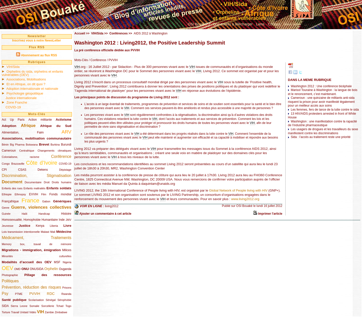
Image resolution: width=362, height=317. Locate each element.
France (30, 200)
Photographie (10, 275)
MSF (57, 262)
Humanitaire (49, 219)
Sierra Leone (19, 305)
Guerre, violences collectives (41, 207)
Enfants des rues (12, 188)
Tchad (59, 305)
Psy (5, 293)
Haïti (24, 213)
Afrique (28, 125)
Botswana (32, 144)
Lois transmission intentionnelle (21, 231)
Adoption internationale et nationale (32, 88)
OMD (17, 268)
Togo (68, 305)
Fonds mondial (60, 194)
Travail (15, 312)
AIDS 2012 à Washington (150, 33)
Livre (67, 226)
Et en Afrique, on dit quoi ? (26, 84)
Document (12, 181)
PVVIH (34, 294)
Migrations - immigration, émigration (31, 250)
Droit (47, 182)
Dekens (43, 169)
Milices (66, 250)
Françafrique (10, 201)
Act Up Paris (13, 119)
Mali (52, 231)
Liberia (54, 225)
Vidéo (32, 312)
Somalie (34, 305)
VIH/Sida (13, 67)
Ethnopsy (20, 194)
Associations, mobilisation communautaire (36, 138)
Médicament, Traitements (36, 238)
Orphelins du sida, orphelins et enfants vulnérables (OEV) (32, 73)
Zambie (49, 312)
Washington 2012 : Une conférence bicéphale (321, 86)
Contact (274, 24)
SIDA (5, 306)
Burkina (55, 144)
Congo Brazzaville (13, 163)
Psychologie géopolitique (25, 93)
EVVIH (33, 194)
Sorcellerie (47, 305)
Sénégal (51, 299)
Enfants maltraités (35, 188)
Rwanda (66, 293)
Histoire (66, 213)
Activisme (63, 119)
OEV (7, 268)
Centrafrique (26, 150)
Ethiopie (7, 194)
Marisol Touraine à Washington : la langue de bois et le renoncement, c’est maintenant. (322, 92)
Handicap (44, 213)
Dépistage (65, 169)
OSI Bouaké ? (199, 24)
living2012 (111, 206)
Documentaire (33, 182)
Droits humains (61, 182)
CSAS (22, 169)
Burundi (66, 144)
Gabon (46, 201)
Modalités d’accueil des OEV (27, 262)
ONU (25, 269)
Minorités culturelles (36, 256)
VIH (40, 311)
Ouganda (65, 269)
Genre (5, 207)
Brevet (44, 144)
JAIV (68, 219)
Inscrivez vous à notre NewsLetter (36, 40)
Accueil (79, 33)
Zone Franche (17, 102)
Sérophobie (64, 299)
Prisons (66, 287)
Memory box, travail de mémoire (36, 244)
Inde (62, 219)
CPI (4, 169)
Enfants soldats (59, 188)
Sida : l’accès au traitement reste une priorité (320, 137)
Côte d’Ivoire (41, 163)
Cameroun (9, 150)
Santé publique (14, 300)
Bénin (5, 144)
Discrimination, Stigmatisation (36, 175)
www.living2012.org (245, 199)
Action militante (40, 119)
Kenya (40, 226)
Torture (6, 312)
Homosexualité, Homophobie (21, 219)
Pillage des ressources (47, 275)
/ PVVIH (112, 60)
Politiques (10, 281)
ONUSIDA (36, 269)
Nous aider (292, 24)
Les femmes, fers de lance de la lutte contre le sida (325, 109)
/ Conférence (97, 60)
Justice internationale (21, 98)
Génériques (62, 201)
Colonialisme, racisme (20, 156)
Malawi (45, 231)
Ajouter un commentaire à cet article (105, 213)
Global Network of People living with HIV (238, 190)
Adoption (9, 126)
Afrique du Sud (55, 126)
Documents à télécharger (232, 24)
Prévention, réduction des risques (31, 287)
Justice (24, 226)
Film (43, 194)
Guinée (6, 213)
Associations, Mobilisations (26, 79)
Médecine (63, 232)
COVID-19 (13, 107)
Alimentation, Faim (23, 132)
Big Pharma (17, 144)
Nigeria (67, 262)
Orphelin (51, 269)
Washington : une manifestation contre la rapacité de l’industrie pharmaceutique (322, 123)
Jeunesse (7, 225)
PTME (19, 293)
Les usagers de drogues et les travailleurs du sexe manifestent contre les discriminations (323, 131)
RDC (51, 294)
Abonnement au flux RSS (39, 55)
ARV (66, 131)
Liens (260, 24)
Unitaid (24, 312)
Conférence (61, 156)
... (305, 24)
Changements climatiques (54, 150)
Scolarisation (36, 299)
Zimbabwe (61, 312)
